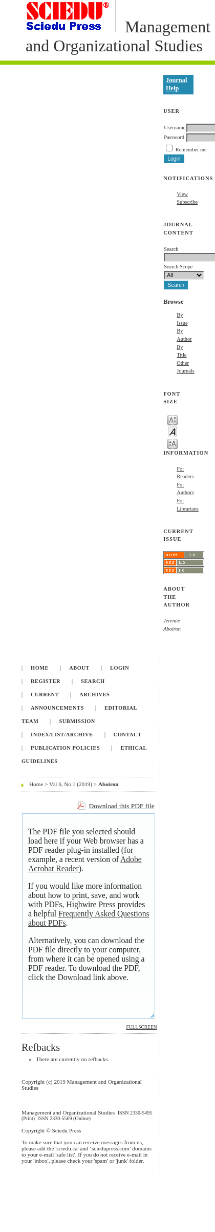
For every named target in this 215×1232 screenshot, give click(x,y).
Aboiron (108, 784)
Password (174, 137)
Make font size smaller (172, 419)
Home (40, 668)
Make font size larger (172, 443)
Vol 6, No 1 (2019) (70, 784)
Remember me (191, 149)
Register (45, 681)
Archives (94, 694)
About (79, 668)
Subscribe (187, 202)
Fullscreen (141, 1027)
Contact (128, 734)
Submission (77, 721)
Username (174, 127)
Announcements (57, 708)
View (182, 194)
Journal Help (176, 84)
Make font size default (172, 431)
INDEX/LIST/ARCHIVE (62, 734)
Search (92, 681)
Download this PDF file (122, 806)
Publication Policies (65, 748)
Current (45, 694)
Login (119, 668)
